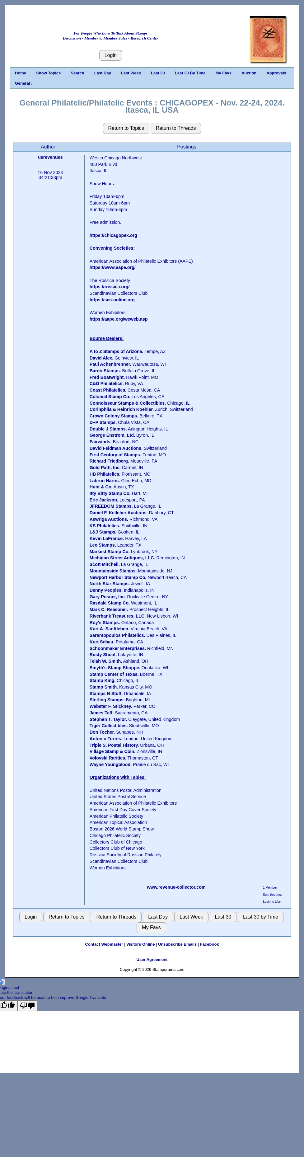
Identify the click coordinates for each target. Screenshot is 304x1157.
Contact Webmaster (104, 944)
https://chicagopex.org (113, 235)
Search (77, 73)
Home (20, 73)
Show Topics (48, 73)
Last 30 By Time (190, 73)
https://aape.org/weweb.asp (119, 319)
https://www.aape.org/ (113, 267)
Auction (248, 73)
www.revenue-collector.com (176, 887)
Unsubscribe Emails (177, 944)
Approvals (276, 73)
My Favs (224, 73)
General (24, 83)
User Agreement (152, 959)
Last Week (131, 73)
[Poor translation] (27, 1005)
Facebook (209, 944)
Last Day (102, 73)
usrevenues (50, 157)
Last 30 (158, 73)
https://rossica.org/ (110, 286)
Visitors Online (140, 944)
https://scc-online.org (112, 299)
